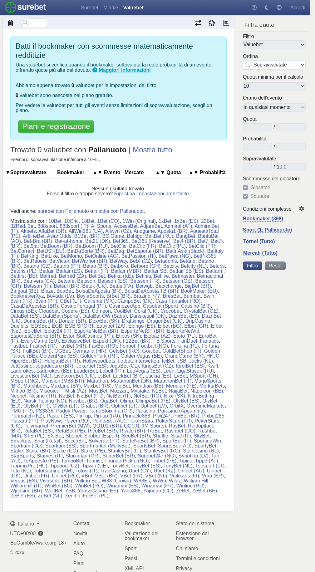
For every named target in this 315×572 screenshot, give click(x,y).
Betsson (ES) (112, 281)
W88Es (142, 480)
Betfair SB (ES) (186, 271)
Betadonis (166, 261)
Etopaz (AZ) (157, 336)
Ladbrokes (22, 371)
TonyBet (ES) (145, 465)
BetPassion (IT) (138, 256)
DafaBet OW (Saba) (104, 316)
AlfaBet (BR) (52, 231)
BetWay (118, 261)
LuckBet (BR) (128, 376)
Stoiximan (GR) (83, 455)
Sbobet (73, 435)
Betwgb (144, 286)
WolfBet (53, 490)
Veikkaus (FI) (184, 475)
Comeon (101, 311)
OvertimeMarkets (206, 405)
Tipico (185, 460)
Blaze (47, 291)
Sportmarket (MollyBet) (104, 445)
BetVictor (59, 261)
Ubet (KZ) (164, 470)
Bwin (209, 296)
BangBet (185, 236)
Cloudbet (49, 311)
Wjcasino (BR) (26, 490)
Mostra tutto (152, 149)
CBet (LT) (70, 301)
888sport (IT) (74, 226)
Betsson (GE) (177, 281)
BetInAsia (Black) (185, 251)
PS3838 (44, 410)
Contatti (82, 523)
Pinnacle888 (136, 415)
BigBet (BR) (198, 286)
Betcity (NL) (194, 266)
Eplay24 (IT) (57, 331)
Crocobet (170, 311)
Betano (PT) (66, 266)
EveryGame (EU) (40, 341)
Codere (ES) (75, 311)
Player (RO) (76, 420)
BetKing (29, 256)
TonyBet (120, 465)
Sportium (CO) (26, 445)
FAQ (78, 553)
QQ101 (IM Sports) (145, 425)
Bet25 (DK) (97, 241)
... (248, 64)
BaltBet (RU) (159, 236)
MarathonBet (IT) (173, 381)
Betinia (143, 276)
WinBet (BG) (58, 485)
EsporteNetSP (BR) (142, 331)
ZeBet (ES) (22, 495)
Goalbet (151, 351)
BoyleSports (90, 296)
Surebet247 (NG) (157, 455)
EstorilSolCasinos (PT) (88, 336)
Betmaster (183, 276)
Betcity (170, 266)
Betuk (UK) (94, 286)
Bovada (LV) (60, 296)
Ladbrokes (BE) (54, 371)
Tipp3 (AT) (206, 460)
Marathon (97, 381)
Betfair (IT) (96, 271)
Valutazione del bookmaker (141, 536)
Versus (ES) (23, 480)
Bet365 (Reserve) (150, 241)
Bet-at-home (68, 241)
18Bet (88, 221)
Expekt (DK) (106, 341)
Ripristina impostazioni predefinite (151, 193)
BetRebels (35, 261)
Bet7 (203, 241)
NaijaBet (178, 391)
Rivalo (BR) (132, 430)
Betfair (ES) (69, 271)
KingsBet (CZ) (157, 366)
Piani (79, 563)
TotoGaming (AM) (52, 470)
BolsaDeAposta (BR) (99, 291)
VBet (86, 475)
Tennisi (94, 460)
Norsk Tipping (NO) (44, 400)
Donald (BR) (72, 321)
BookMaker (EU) (199, 291)
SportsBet (144, 445)
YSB (70, 490)
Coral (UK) (146, 311)
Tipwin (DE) (95, 465)
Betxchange (168, 286)
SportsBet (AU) (175, 445)
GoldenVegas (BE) (141, 356)
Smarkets (21, 440)
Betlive (161, 276)
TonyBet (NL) (177, 465)
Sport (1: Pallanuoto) (267, 229)
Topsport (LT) (209, 465)
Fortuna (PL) (185, 346)
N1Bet (159, 391)
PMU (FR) (21, 410)
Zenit (70, 495)
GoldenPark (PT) (99, 356)
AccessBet (126, 226)
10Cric (71, 221)
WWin (159, 480)
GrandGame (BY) (184, 356)
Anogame (144, 231)
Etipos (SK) (128, 336)
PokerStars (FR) (174, 420)
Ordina (250, 56)
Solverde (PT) (104, 440)
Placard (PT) (24, 420)
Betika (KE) (120, 276)
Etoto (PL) (184, 336)
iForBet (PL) (95, 495)
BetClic (118, 246)
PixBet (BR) (186, 415)
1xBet (165, 221)
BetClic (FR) (142, 246)
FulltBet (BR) (37, 351)
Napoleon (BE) (206, 391)
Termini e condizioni (198, 558)
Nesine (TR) (42, 395)
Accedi (297, 7)
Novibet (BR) (83, 400)
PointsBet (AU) (109, 420)
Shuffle (160, 435)
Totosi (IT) (86, 470)
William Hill (196, 480)
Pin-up (83, 415)
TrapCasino (113, 470)
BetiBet (97, 276)
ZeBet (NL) (50, 495)
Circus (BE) (23, 311)
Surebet (89, 7)
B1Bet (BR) (87, 236)
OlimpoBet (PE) (153, 400)
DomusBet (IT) (39, 321)
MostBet (98, 391)
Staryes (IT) (50, 455)
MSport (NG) (24, 381)
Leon (169, 371)
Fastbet (18, 346)
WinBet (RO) (89, 485)
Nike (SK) (174, 395)
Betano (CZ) (37, 266)
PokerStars (140, 420)
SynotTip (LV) (194, 455)
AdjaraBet (151, 226)
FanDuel (187, 341)
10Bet (55, 221)
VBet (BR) (106, 475)
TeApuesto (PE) (40, 460)
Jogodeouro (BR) (54, 366)
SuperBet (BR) (118, 455)
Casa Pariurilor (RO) (178, 301)
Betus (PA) (121, 286)
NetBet (66, 395)
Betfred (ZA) (72, 276)
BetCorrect (22, 251)
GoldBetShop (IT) (181, 351)
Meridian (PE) (181, 386)
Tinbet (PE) (163, 460)
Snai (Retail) (48, 440)
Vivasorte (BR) (56, 480)
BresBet (172, 296)
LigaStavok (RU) (195, 371)
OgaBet (108, 400)
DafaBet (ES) (25, 316)
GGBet (62, 351)
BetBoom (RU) (91, 246)
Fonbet (127, 346)
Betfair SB (155, 271)
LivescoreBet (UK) (74, 376)
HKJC (212, 356)
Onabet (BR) (95, 405)
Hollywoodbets (99, 361)
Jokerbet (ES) (91, 366)
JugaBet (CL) (124, 366)
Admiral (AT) (178, 226)
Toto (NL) (20, 470)
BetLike (49, 256)
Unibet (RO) (65, 475)
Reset (275, 265)
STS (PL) (34, 435)
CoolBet (122, 311)
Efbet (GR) (196, 326)
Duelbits (19, 326)
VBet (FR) (131, 475)
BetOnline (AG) (101, 256)
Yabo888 (130, 490)
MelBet (122, 386)
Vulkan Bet (87, 480)
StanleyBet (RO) (162, 450)
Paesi (131, 558)
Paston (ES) (60, 415)
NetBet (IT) (118, 395)
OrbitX (177, 405)
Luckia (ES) (158, 376)
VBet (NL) (156, 475)
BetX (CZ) (141, 261)
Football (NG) (153, 346)
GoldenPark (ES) (58, 356)
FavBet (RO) (103, 346)
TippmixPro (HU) (28, 465)
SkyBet (202, 435)
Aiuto (79, 543)
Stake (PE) (93, 450)
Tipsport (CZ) (64, 465)
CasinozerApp (124, 306)
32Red (17, 226)
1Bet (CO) (108, 221)
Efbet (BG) (170, 326)
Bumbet (192, 296)
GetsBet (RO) (124, 351)
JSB (181, 361)
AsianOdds (59, 236)
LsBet (103, 376)
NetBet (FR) (90, 395)
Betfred (48, 276)
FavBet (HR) (72, 346)
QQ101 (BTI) (106, 425)
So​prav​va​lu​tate (259, 158)
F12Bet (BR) (136, 341)
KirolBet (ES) (190, 366)
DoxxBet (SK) (104, 321)
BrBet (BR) (118, 296)
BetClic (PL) (172, 246)
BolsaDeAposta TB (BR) (151, 291)
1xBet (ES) (186, 221)
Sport (130, 548)
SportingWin (207, 440)
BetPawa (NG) (175, 256)
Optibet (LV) (153, 405)
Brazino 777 (147, 296)
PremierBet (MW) (70, 425)
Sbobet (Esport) (101, 435)
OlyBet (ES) (186, 400)
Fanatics (209, 341)
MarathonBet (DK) (131, 381)
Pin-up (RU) (107, 415)
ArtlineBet (33, 236)
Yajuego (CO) (158, 490)
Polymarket (35, 425)
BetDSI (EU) (50, 251)
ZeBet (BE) (204, 490)
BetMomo (71, 256)
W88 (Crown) (116, 480)
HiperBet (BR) (26, 361)
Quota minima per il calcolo (273, 77)
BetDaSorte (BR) (86, 251)
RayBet (177, 425)
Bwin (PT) (46, 301)
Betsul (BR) (67, 286)
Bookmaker (137, 523)
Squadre (259, 196)
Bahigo (135, 236)
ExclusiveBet (76, 341)
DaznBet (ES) (184, 316)
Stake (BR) (38, 450)
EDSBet (40, 326)
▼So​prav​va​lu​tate (25, 172)
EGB (57, 326)
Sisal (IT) (181, 435)
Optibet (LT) (124, 405)
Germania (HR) (89, 351)
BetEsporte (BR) (145, 251)
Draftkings (133, 321)
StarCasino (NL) (201, 450)
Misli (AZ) (75, 391)
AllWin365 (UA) (86, 231)
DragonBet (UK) (165, 321)
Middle (110, 7)
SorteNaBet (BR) (141, 440)
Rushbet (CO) (180, 430)
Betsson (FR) (145, 281)
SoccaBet (75, 440)
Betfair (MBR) (126, 271)
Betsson (86, 281)
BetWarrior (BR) (89, 261)
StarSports (22, 455)
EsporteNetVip (183, 331)
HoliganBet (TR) (62, 361)
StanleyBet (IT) (124, 450)
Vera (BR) (213, 475)
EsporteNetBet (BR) (96, 331)
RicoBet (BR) (102, 430)
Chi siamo (187, 548)
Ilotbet (125, 361)
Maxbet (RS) (98, 386)
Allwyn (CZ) (118, 231)
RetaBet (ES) (38, 430)
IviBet (168, 361)
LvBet (180, 376)
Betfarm (215, 271)
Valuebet (133, 7)
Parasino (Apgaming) (181, 410)
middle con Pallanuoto (119, 211)
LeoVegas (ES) (144, 371)
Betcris (217, 266)
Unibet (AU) (191, 470)
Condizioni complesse (267, 209)
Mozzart (119, 391)
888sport (47, 226)
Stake (16, 450)
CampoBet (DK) (135, 301)
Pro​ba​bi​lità (255, 138)
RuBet (155, 430)
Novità (80, 533)
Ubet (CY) (140, 470)
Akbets (28, 231)
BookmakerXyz (27, 296)
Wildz (175, 480)
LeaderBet (85, 371)
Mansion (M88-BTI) (63, 381)
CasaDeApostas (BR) (34, 306)
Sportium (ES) (60, 445)
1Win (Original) (139, 221)
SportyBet (205, 445)
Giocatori (260, 187)
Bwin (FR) (21, 301)
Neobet (18, 395)
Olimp (126, 400)
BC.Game (113, 236)
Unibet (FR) (36, 475)
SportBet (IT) (176, 440)
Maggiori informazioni (125, 70)
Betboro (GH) (145, 266)
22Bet (207, 221)
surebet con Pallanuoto (63, 211)
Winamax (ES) (122, 485)
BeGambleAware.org (33, 542)
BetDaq (115, 251)
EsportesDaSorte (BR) (35, 336)
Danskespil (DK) (148, 316)
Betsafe (65, 281)
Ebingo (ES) (141, 326)
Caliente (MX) (99, 301)
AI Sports (101, 226)
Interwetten (147, 361)
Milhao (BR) (23, 391)
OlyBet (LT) (65, 405)
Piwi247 (161, 415)
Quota (250, 119)
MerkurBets (212, 386)
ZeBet (182, 490)
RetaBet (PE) (70, 430)
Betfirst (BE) (23, 276)
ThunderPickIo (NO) (126, 460)
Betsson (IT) (37, 286)
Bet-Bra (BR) (38, 241)
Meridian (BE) (148, 386)
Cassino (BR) (196, 306)
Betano (187, 261)
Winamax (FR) (157, 485)
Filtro (248, 36)
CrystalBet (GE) (201, 311)
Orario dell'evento (262, 97)
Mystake (139, 391)
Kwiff (212, 366)
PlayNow (51, 420)
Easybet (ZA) (110, 326)
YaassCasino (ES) (98, 490)
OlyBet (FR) (36, 405)
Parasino (145, 410)
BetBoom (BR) (56, 246)
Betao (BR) (95, 266)
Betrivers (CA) (39, 281)
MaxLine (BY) (66, 386)
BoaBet (65, 291)
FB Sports (164, 341)
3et (31, 226)
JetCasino (21, 366)
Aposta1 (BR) (172, 231)
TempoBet (72, 460)
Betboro (119, 266)
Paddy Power (71, 410)
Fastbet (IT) (43, 346)
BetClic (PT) (202, 246)
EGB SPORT (79, 326)
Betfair (46, 271)
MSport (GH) (203, 376)
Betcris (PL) (23, 271)
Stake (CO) (65, 450)
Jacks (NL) (201, 361)
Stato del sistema (195, 523)
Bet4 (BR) (184, 241)
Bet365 (121, 241)
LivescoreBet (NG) (31, 376)
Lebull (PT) (112, 371)
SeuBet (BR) (136, 435)
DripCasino (197, 321)
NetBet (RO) (147, 395)
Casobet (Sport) (160, 306)
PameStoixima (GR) (110, 410)
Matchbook (35, 386)
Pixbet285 (213, 415)
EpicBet (32, 331)
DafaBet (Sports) (61, 316)
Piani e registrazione (56, 126)
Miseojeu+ (50, 391)
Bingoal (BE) (24, 291)
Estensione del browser (192, 536)
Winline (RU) (190, 485)
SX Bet (55, 435)
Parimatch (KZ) (27, 415)
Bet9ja (30, 246)
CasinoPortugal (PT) (83, 306)
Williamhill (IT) (26, 485)
